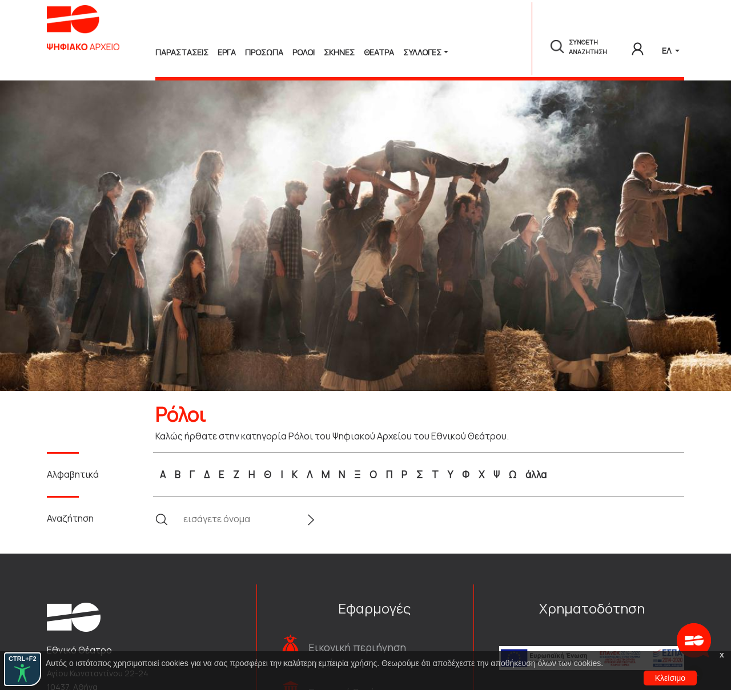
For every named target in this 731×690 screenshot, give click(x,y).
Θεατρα (379, 52)
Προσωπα (264, 52)
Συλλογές (422, 52)
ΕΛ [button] (667, 50)
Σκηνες (339, 52)
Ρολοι (303, 52)
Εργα (227, 52)
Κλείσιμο (670, 678)
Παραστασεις (181, 52)
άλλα (536, 474)
